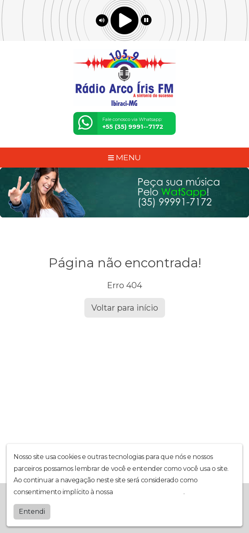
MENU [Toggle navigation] (124, 157)
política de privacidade (149, 492)
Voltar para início (124, 308)
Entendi (32, 511)
